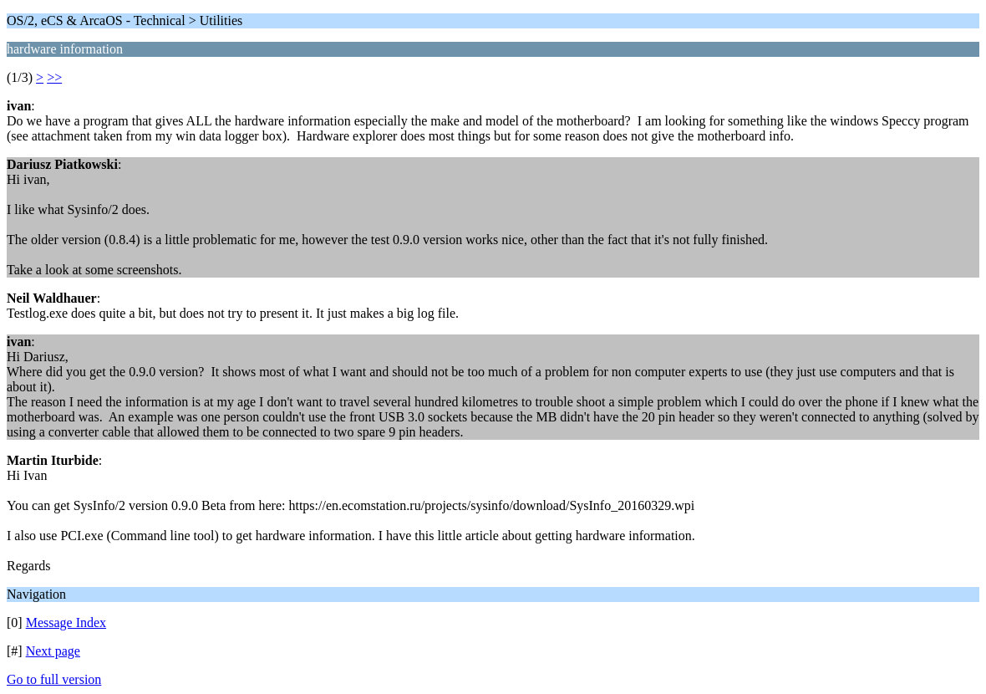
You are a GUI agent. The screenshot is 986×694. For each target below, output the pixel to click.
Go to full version (54, 679)
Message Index (66, 622)
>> (54, 77)
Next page (53, 651)
